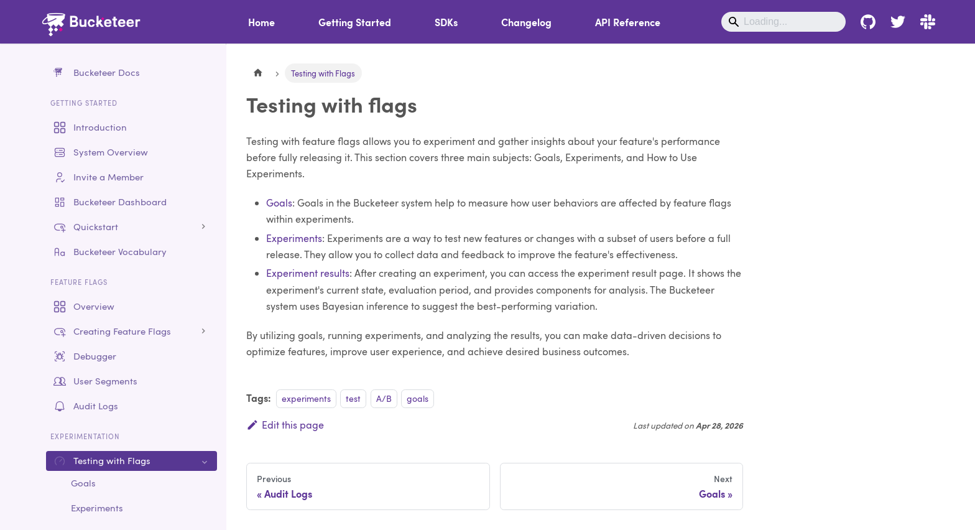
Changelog (526, 22)
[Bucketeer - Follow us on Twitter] (898, 22)
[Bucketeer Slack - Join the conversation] (924, 22)
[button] (131, 332)
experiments (306, 398)
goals (417, 398)
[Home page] (258, 73)
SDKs (446, 22)
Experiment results (307, 272)
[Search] (783, 22)
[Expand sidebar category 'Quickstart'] (203, 227)
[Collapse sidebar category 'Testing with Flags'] (203, 461)
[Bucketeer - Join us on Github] (868, 22)
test (353, 398)
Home (261, 22)
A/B (384, 398)
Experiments (294, 237)
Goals (279, 202)
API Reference (627, 22)
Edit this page (285, 424)
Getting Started (354, 22)
